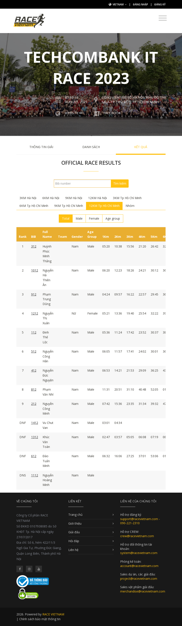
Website (72, 113)
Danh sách (91, 147)
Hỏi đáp (73, 541)
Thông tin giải (41, 147)
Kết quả (140, 147)
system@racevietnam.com (138, 553)
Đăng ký (160, 4)
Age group (112, 218)
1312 (34, 437)
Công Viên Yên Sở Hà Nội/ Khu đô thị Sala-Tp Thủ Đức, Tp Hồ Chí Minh (134, 99)
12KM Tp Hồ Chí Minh (104, 206)
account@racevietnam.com (139, 566)
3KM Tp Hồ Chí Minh (127, 198)
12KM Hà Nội (97, 198)
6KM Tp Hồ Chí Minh (33, 206)
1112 (34, 475)
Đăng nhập (140, 4)
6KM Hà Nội (50, 198)
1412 (34, 423)
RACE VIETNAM (53, 614)
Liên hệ (73, 550)
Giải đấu (74, 532)
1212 (34, 313)
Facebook (112, 113)
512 (33, 351)
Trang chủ (75, 515)
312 (33, 246)
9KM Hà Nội (73, 198)
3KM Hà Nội (27, 198)
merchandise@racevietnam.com (142, 591)
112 (33, 332)
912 (33, 294)
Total (65, 218)
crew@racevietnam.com (137, 536)
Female (94, 218)
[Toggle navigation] (162, 18)
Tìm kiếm (119, 183)
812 (33, 389)
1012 (34, 270)
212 (33, 404)
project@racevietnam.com (138, 578)
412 (33, 370)
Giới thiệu (74, 523)
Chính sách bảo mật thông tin (40, 619)
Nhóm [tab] (130, 206)
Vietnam (120, 4)
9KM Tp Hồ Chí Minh (68, 206)
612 (33, 456)
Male (79, 218)
